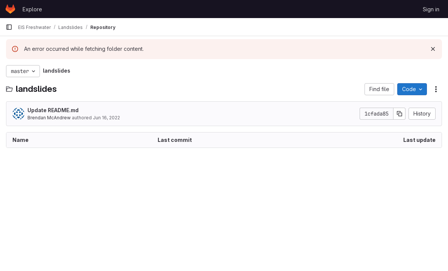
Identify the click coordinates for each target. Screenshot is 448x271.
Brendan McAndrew (49, 117)
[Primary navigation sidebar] (9, 27)
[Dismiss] (432, 48)
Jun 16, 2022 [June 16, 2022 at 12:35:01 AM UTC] (106, 117)
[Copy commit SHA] (399, 114)
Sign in (431, 9)
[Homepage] (10, 9)
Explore (32, 9)
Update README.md (53, 110)
